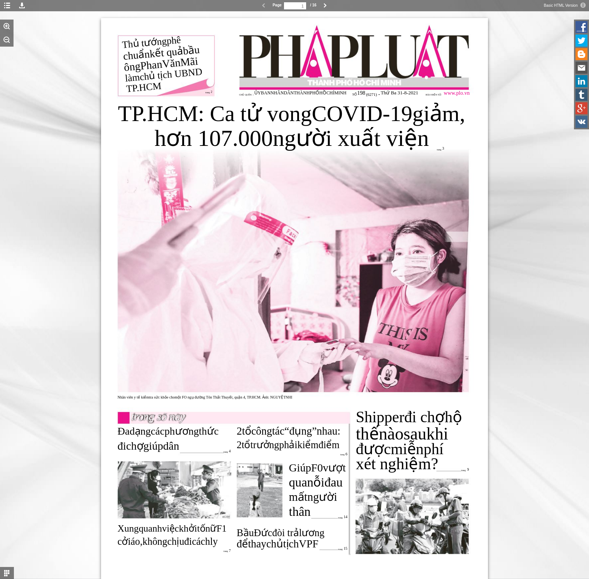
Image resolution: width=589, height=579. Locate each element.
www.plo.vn (457, 93)
